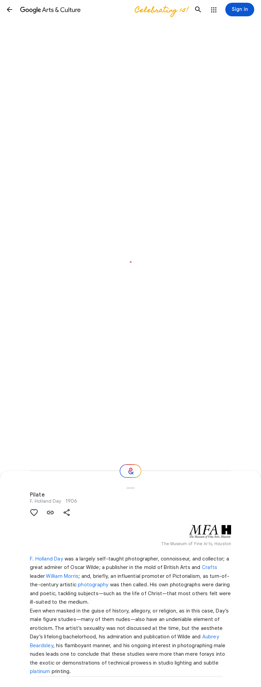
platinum (40, 671)
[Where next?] (130, 471)
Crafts (209, 567)
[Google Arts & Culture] (104, 9)
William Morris (62, 576)
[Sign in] (239, 9)
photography (93, 585)
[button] (9, 9)
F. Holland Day (46, 501)
